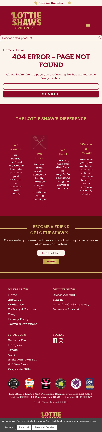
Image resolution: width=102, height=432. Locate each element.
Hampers (15, 345)
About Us (14, 299)
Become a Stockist (66, 309)
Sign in (44, 3)
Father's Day (17, 340)
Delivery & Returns (22, 309)
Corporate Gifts (19, 369)
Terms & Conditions (22, 323)
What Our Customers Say (71, 304)
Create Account (64, 295)
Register (57, 3)
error (20, 50)
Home (12, 295)
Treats (13, 349)
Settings (8, 427)
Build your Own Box (22, 359)
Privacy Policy (18, 319)
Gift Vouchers (18, 364)
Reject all (24, 427)
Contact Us (16, 304)
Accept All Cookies (44, 427)
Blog (11, 314)
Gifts (11, 354)
